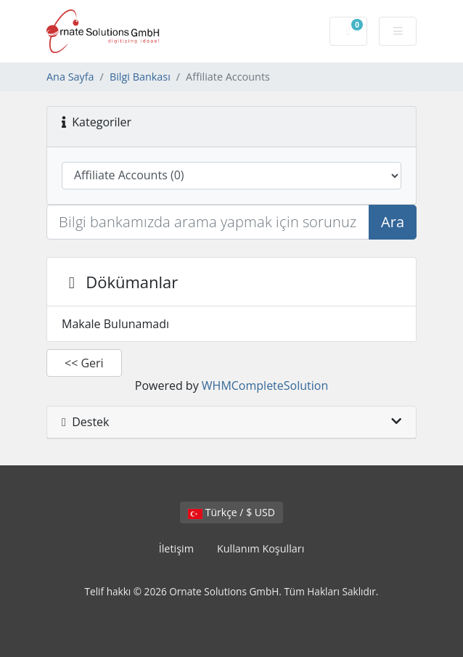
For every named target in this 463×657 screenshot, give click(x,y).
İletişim (176, 548)
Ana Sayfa (70, 76)
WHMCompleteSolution (265, 385)
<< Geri (84, 363)
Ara (392, 222)
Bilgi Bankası (140, 76)
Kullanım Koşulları (260, 548)
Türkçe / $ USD (231, 512)
